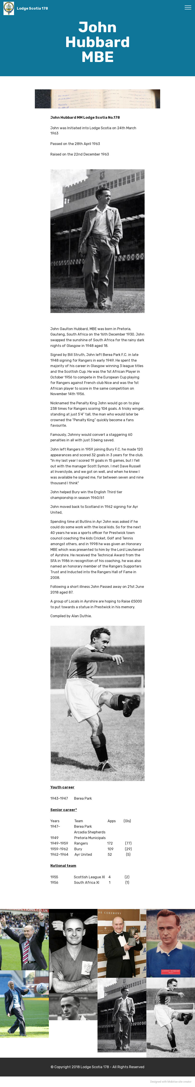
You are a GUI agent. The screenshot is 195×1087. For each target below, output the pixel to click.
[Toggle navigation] (188, 7)
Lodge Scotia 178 (32, 8)
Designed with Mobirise (164, 1081)
